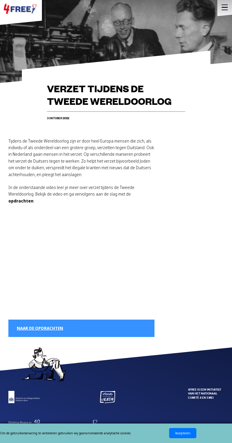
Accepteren (182, 433)
